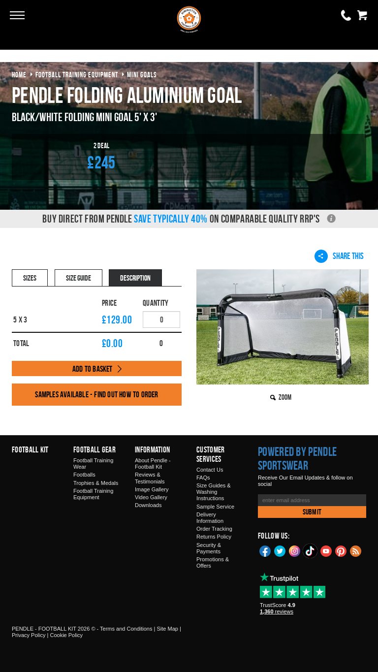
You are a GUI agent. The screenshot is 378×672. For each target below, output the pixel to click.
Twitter (280, 550)
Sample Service (215, 507)
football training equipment (76, 74)
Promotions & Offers (212, 562)
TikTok (310, 551)
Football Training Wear (93, 463)
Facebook (265, 550)
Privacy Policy (28, 635)
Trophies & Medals (95, 483)
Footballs (84, 475)
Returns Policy (213, 537)
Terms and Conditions (126, 629)
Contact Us (209, 470)
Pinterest (341, 550)
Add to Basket (92, 368)
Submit (312, 512)
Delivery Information (209, 518)
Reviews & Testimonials (150, 478)
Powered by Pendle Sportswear (297, 458)
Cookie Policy (66, 635)
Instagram (294, 550)
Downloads (148, 505)
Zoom (285, 397)
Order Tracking (214, 529)
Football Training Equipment (93, 494)
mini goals (142, 74)
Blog (355, 550)
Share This (339, 256)
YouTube (326, 550)
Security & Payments (208, 548)
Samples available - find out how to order (96, 394)
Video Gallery (151, 497)
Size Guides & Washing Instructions (213, 491)
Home (19, 74)
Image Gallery (151, 489)
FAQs (203, 477)
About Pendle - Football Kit (153, 463)
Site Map (167, 629)
